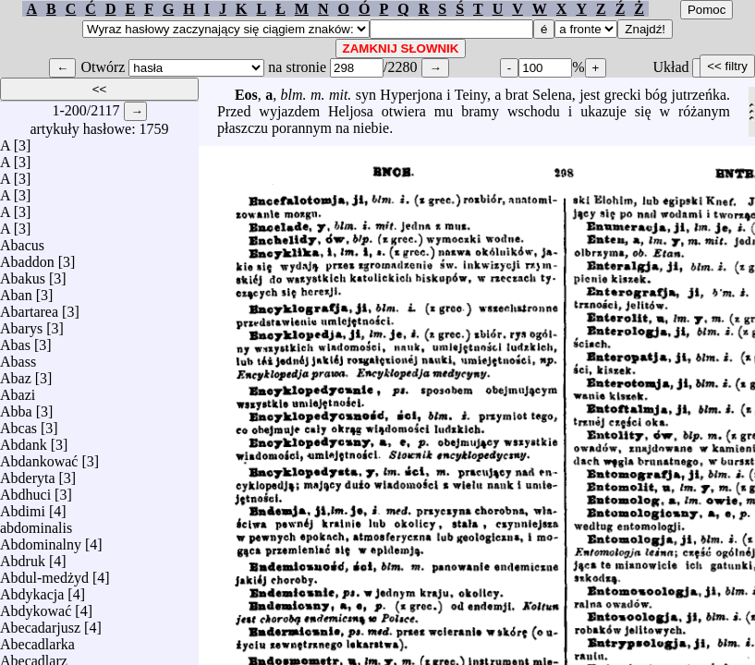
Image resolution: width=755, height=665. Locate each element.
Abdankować (39, 457)
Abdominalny (40, 540)
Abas (15, 340)
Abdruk (22, 556)
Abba (16, 407)
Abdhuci (25, 490)
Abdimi (22, 506)
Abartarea (29, 307)
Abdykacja (32, 590)
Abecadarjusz (40, 623)
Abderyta (27, 473)
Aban (16, 290)
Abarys (21, 324)
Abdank (23, 440)
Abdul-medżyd (44, 573)
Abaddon (27, 257)
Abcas (18, 423)
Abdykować (35, 606)
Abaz (15, 373)
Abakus (22, 274)
